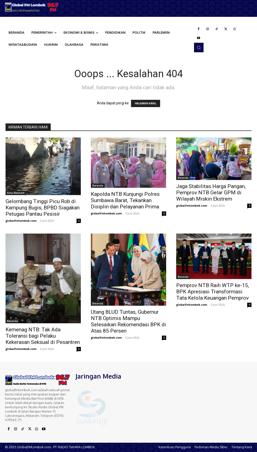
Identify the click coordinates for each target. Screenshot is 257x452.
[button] (199, 47)
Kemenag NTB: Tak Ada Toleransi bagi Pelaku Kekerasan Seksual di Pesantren (43, 336)
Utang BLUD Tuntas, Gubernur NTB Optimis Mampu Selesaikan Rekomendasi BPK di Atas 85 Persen (128, 321)
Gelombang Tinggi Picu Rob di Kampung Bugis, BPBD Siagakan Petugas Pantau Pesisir (43, 207)
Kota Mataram (16, 193)
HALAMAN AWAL (145, 103)
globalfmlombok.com (21, 220)
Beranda (97, 185)
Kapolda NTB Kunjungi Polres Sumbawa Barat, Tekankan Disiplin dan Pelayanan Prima (125, 200)
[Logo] (32, 7)
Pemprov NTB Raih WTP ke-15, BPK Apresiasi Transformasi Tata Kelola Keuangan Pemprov (212, 291)
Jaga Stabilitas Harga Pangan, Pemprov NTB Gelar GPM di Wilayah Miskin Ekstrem (211, 192)
